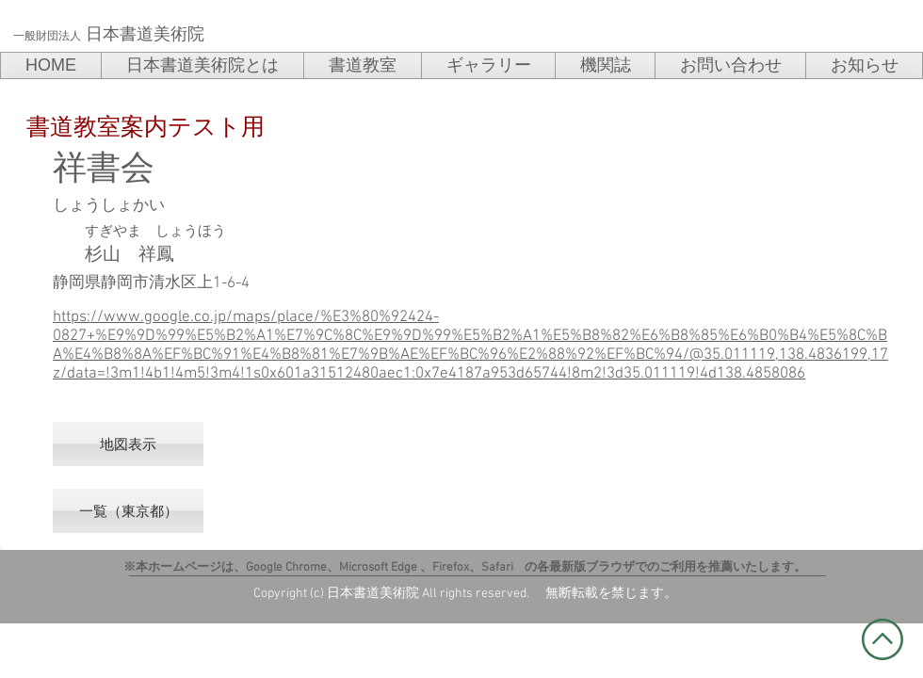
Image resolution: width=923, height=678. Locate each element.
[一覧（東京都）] (128, 511)
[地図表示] (128, 444)
